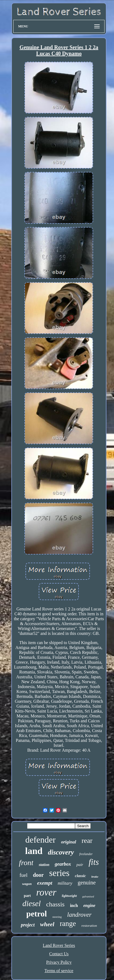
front (26, 862)
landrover (79, 914)
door (38, 875)
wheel (47, 924)
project (28, 925)
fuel (23, 875)
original (68, 841)
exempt (44, 883)
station (44, 865)
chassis (55, 904)
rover (46, 892)
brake (94, 876)
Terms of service (58, 970)
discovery (61, 852)
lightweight (69, 896)
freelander (86, 854)
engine (89, 905)
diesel (31, 903)
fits (94, 862)
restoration (89, 926)
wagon (27, 884)
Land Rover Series (59, 945)
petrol (36, 913)
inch (74, 905)
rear (87, 840)
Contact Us (59, 953)
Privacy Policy (59, 962)
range (68, 923)
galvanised (88, 896)
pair (79, 864)
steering (57, 916)
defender (40, 839)
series (59, 873)
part (27, 896)
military (65, 883)
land (34, 851)
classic (80, 876)
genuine (87, 882)
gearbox (63, 864)
